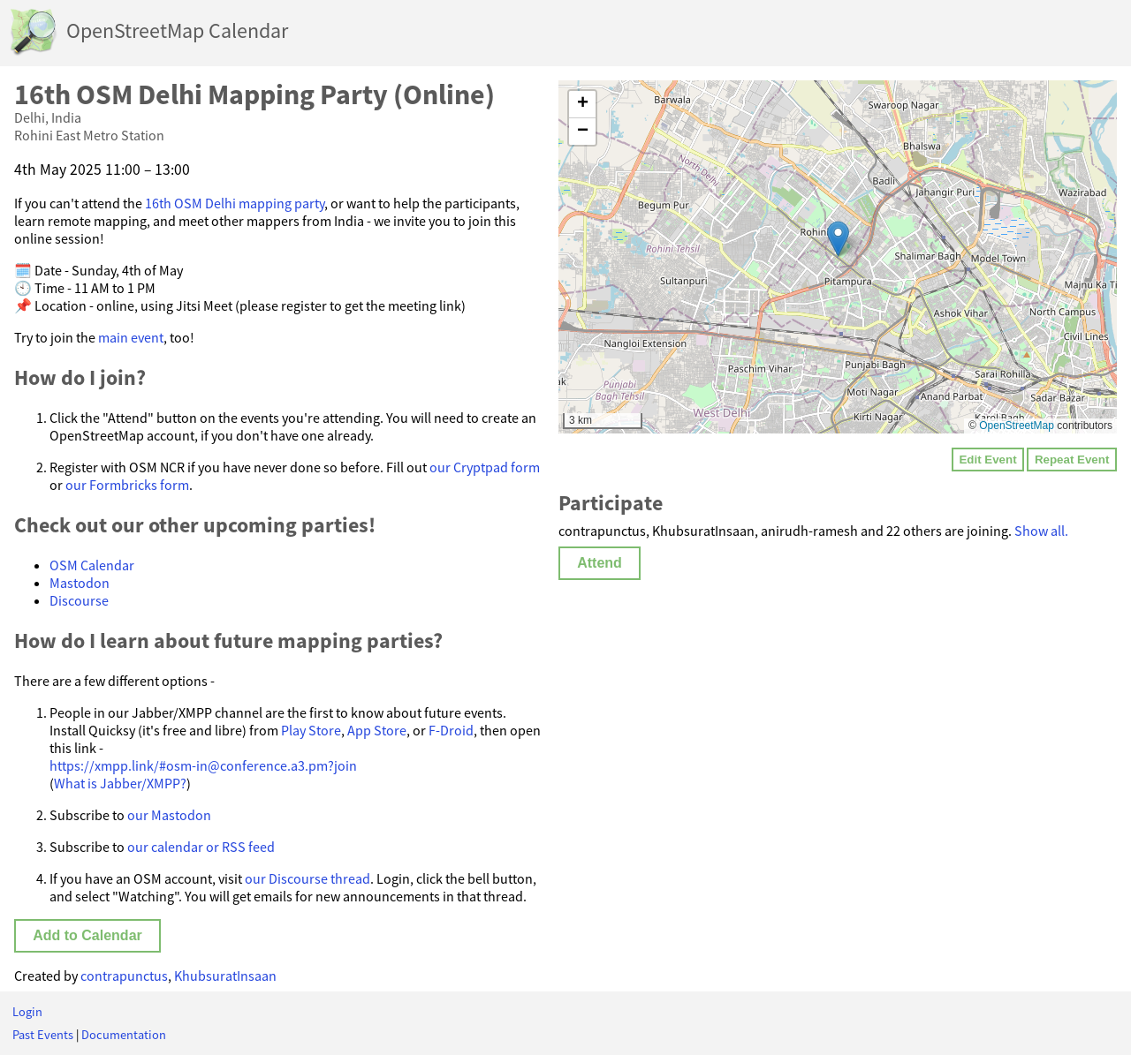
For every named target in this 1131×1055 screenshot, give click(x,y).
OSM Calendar (91, 565)
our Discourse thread (307, 878)
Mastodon (79, 583)
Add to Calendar (87, 935)
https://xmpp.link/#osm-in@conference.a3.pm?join (203, 765)
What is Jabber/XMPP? (120, 783)
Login (27, 1012)
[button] (838, 239)
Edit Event (987, 459)
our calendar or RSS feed (201, 846)
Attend (599, 562)
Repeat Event (1072, 459)
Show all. (1041, 530)
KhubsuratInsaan (225, 975)
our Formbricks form (127, 485)
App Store (376, 730)
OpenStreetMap (1016, 425)
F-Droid (451, 730)
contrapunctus (124, 975)
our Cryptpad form (484, 467)
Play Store (311, 730)
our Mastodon (169, 815)
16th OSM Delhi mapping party (234, 203)
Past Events (42, 1035)
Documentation (123, 1035)
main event (130, 337)
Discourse (79, 600)
